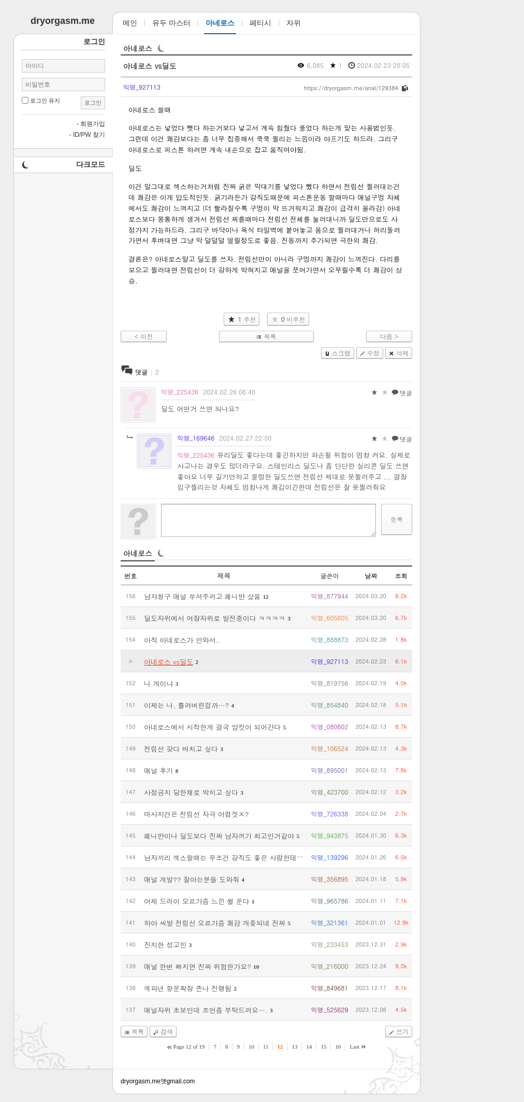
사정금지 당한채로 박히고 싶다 (191, 792)
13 (294, 1046)
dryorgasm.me (141, 1081)
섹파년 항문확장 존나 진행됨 (187, 988)
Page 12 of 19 (189, 1046)
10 (256, 967)
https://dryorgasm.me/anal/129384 (351, 88)
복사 (405, 88)
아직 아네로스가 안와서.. (182, 640)
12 (266, 597)
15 (323, 1046)
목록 (270, 336)
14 (309, 1046)
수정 (373, 352)
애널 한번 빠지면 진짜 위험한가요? (197, 966)
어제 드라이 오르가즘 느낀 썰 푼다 (197, 901)
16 (338, 1046)
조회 (401, 575)
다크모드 (90, 164)
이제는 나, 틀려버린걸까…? (186, 705)
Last (354, 1046)
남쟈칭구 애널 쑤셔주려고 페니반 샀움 (202, 596)
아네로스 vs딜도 (150, 66)
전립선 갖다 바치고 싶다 (181, 749)
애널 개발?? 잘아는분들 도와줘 (191, 879)
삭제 (402, 352)
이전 (146, 336)
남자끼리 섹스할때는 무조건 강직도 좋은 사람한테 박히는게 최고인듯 (249, 858)
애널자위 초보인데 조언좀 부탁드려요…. (206, 1010)
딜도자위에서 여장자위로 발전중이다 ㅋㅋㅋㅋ (214, 618)
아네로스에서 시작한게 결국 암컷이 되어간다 (212, 727)
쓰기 (402, 1031)
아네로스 (137, 48)
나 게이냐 (158, 683)
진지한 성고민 (165, 945)
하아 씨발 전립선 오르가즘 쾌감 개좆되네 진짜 (214, 923)
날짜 (371, 575)
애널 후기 (158, 770)
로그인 (92, 103)
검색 (167, 1031)
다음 (386, 336)
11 (266, 1046)
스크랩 (341, 352)
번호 (130, 575)
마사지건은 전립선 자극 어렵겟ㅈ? (196, 814)
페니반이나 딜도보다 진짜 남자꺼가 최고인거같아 (219, 836)
